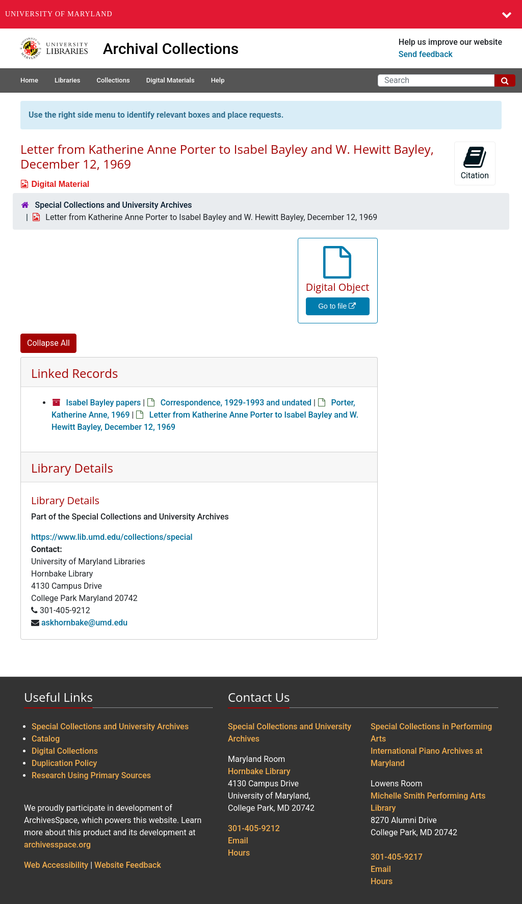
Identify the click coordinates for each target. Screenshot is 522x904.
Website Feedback (127, 865)
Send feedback (426, 54)
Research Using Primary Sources (91, 775)
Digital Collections (65, 751)
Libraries (68, 80)
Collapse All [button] (48, 343)
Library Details (72, 467)
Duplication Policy (64, 763)
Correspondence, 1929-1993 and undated (236, 402)
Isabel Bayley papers (103, 402)
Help (218, 80)
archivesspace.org (57, 845)
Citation (475, 162)
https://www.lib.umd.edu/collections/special (112, 537)
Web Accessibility (56, 865)
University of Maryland (59, 14)
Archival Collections (171, 49)
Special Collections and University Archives (113, 205)
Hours (239, 853)
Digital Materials (170, 80)
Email (238, 840)
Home (29, 80)
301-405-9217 (397, 857)
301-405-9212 (254, 828)
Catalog (46, 739)
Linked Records (74, 373)
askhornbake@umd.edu (84, 622)
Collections (112, 80)
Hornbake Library (259, 771)
